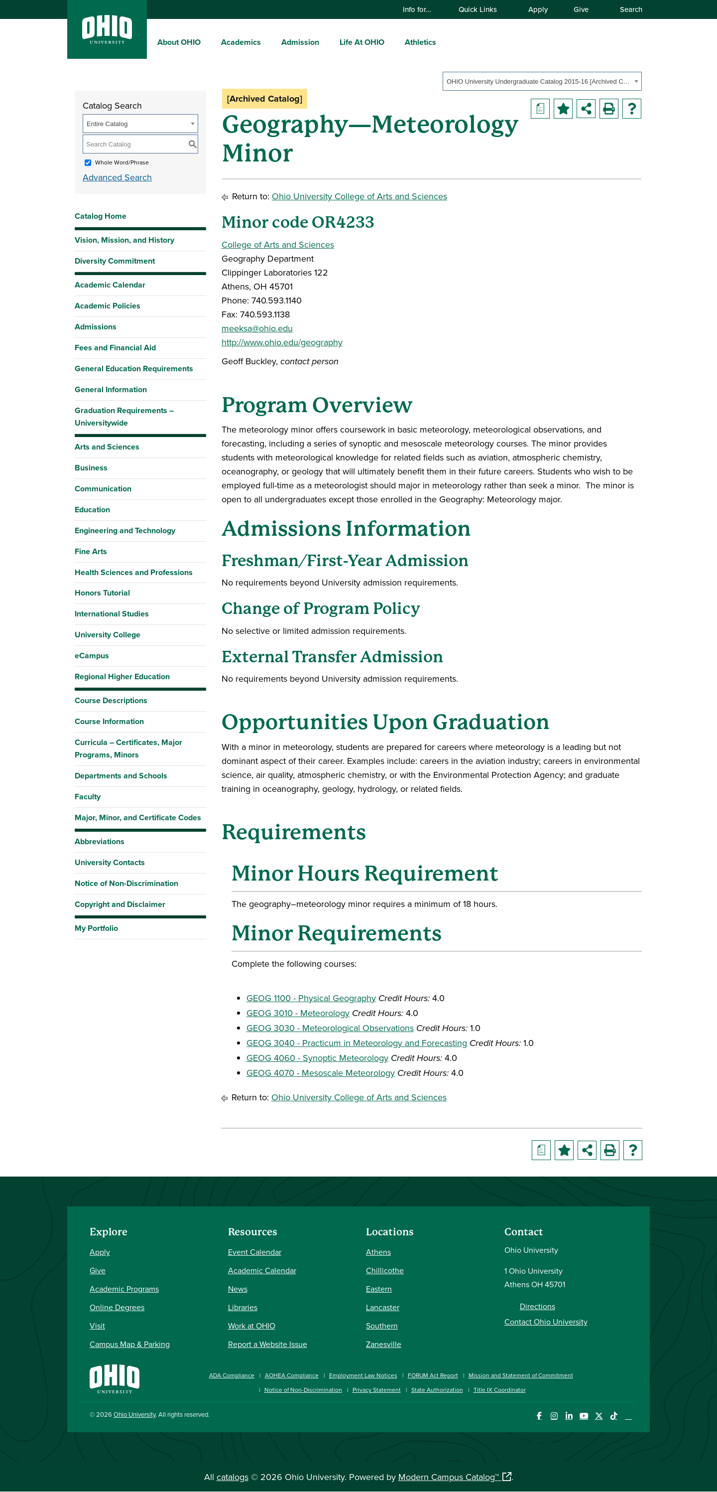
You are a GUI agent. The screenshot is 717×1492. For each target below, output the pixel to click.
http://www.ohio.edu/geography (282, 342)
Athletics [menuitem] (420, 42)
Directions (537, 1306)
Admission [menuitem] (300, 42)
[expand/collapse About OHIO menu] (208, 41)
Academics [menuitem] (241, 42)
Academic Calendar (110, 285)
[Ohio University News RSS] (628, 1416)
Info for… (422, 9)
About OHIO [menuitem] (179, 42)
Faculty (88, 796)
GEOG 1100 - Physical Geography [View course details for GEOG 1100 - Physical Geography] (311, 998)
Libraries (242, 1307)
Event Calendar (254, 1251)
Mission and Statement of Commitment (521, 1375)
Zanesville (383, 1344)
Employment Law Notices (363, 1375)
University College (107, 634)
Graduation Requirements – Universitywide (124, 417)
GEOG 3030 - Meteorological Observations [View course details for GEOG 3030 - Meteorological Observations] (330, 1028)
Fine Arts (91, 551)
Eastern (379, 1288)
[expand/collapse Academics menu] (268, 41)
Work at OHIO (251, 1325)
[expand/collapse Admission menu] (326, 41)
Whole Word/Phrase (122, 162)
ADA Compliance (231, 1375)
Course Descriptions (111, 700)
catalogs (232, 1477)
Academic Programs (124, 1288)
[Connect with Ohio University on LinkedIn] (569, 1416)
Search (626, 9)
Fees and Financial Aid (115, 347)
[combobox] (542, 81)
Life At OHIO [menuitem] (362, 42)
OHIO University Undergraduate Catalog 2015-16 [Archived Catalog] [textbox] (539, 81)
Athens (378, 1251)
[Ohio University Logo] (107, 40)
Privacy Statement (377, 1389)
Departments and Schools (121, 775)
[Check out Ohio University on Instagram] (554, 1416)
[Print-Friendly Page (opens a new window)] (608, 109)
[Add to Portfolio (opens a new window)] (563, 109)
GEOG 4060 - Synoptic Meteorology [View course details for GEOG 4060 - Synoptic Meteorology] (317, 1057)
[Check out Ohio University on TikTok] (613, 1416)
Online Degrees (117, 1307)
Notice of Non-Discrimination (126, 883)
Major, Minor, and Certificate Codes (138, 817)
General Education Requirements (134, 368)
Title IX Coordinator (500, 1389)
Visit (97, 1325)
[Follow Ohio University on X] (599, 1416)
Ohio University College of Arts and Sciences (359, 196)
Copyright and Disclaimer (120, 904)
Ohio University (134, 1414)
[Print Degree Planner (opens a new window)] (540, 109)
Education (92, 509)
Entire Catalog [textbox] (107, 124)
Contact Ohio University (546, 1321)
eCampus (92, 655)
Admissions (96, 326)
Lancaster (382, 1307)
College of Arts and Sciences (278, 244)
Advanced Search (117, 177)
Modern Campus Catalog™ (448, 1477)
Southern (382, 1325)
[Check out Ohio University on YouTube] (584, 1416)
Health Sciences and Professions (134, 572)
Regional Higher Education (122, 676)
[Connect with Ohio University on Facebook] (539, 1416)
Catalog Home (100, 216)
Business (91, 467)
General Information (111, 389)
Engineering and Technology (125, 530)
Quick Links (482, 9)
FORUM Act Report (433, 1375)
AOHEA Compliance (292, 1375)
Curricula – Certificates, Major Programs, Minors (128, 748)
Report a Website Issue (267, 1344)
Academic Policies (107, 305)
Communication (103, 488)
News (237, 1288)
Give (581, 9)
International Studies (112, 613)
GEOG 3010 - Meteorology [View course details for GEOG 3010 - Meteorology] (298, 1013)
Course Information (109, 721)
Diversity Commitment (115, 261)
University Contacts (110, 862)
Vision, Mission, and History (124, 240)
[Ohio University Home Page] (114, 1377)
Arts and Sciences (107, 446)
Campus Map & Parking (130, 1344)
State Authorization (437, 1389)
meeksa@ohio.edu (257, 328)
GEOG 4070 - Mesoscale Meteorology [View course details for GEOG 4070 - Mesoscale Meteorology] (320, 1072)
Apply (538, 9)
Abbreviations (99, 841)
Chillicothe (385, 1270)
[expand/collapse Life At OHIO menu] (391, 41)
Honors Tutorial (102, 592)
